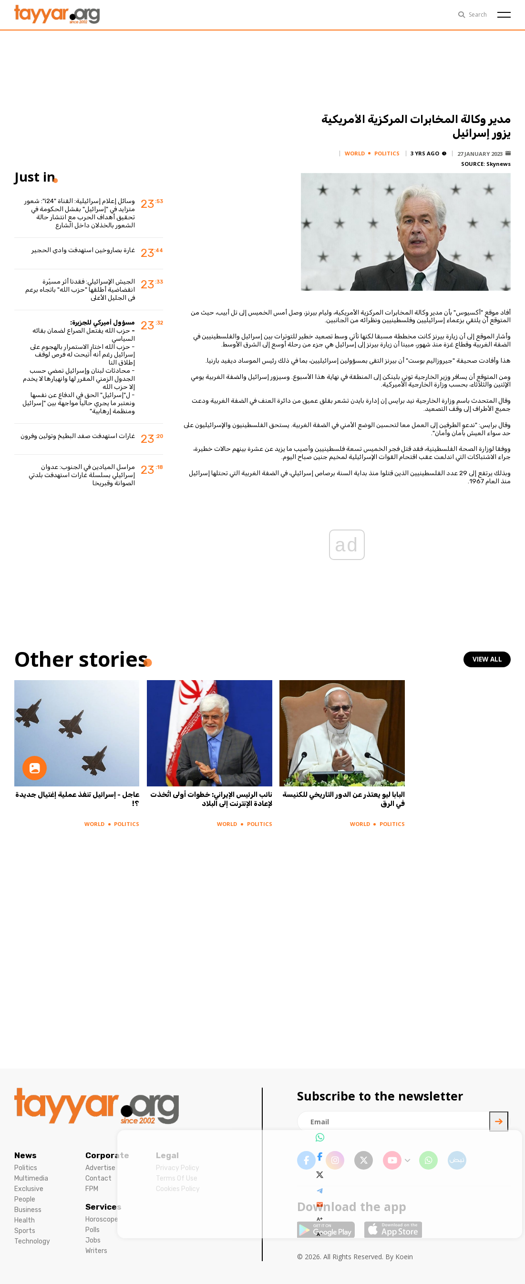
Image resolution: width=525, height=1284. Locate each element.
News (25, 1155)
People (24, 1199)
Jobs (93, 1240)
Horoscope (101, 1219)
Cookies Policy (178, 1189)
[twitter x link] (363, 1160)
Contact (98, 1178)
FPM (91, 1189)
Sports (24, 1231)
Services (103, 1207)
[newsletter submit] (498, 1121)
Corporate (107, 1155)
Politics (25, 1168)
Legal (167, 1155)
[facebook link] (306, 1160)
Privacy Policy (177, 1168)
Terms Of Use (176, 1178)
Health (24, 1220)
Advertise (100, 1168)
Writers (96, 1251)
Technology (32, 1241)
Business (27, 1210)
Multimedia (31, 1178)
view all (487, 659)
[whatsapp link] (428, 1160)
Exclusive (28, 1189)
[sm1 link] (457, 1160)
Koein (404, 1256)
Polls (92, 1230)
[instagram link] (335, 1160)
